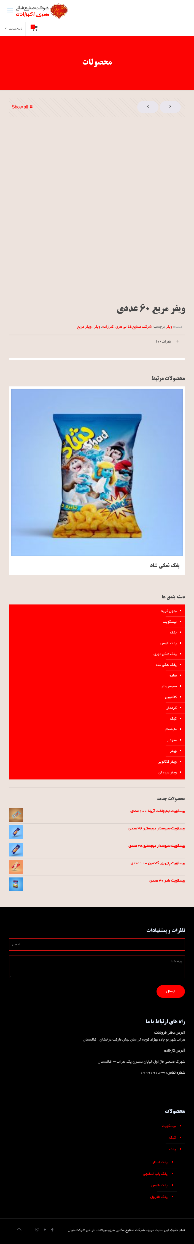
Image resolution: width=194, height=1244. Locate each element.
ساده (173, 675)
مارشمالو (171, 729)
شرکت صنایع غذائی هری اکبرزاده (127, 326)
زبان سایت (13, 29)
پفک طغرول (159, 1197)
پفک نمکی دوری (165, 654)
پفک (173, 632)
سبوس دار (169, 686)
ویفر (169, 326)
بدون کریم (169, 611)
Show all (23, 107)
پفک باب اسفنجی (155, 1173)
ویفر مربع (84, 326)
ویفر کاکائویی (167, 761)
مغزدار (172, 740)
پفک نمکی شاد (164, 566)
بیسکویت (170, 621)
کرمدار (171, 708)
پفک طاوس (168, 643)
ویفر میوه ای (167, 772)
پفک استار (160, 1162)
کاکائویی (171, 697)
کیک (173, 718)
